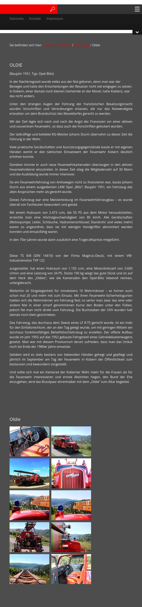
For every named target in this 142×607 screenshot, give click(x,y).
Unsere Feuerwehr (57, 45)
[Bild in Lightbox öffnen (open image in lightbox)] (29, 441)
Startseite (17, 18)
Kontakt (35, 18)
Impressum (54, 18)
